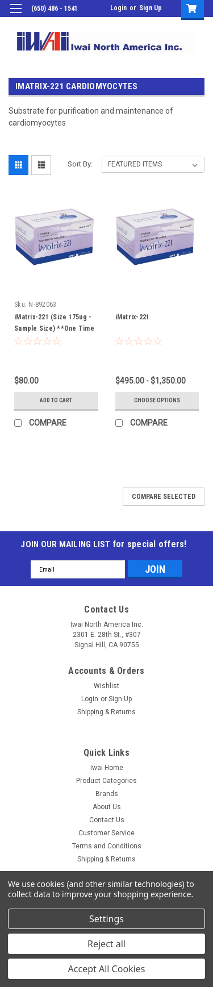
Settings (106, 919)
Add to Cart (56, 400)
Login (118, 8)
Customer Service (106, 833)
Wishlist (106, 686)
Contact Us (106, 820)
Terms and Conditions (106, 846)
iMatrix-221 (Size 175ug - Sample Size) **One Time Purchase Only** (54, 328)
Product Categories (106, 781)
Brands (106, 794)
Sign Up (150, 8)
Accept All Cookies (106, 969)
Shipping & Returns (106, 712)
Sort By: (80, 164)
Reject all (106, 944)
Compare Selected (163, 497)
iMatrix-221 (132, 317)
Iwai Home (106, 768)
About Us (107, 807)
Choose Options (157, 400)
